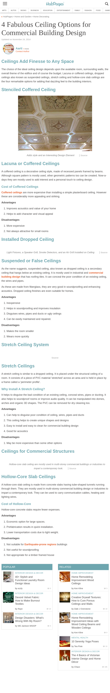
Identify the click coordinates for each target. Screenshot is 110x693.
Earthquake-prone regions (40, 544)
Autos (13, 10)
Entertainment (63, 10)
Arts (4, 10)
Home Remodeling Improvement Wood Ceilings (83, 580)
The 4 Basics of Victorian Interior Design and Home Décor (86, 658)
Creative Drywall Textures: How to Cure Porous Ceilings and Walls (86, 600)
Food (98, 10)
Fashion (88, 10)
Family (77, 10)
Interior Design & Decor (86, 651)
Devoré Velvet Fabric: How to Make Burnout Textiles (27, 600)
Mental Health (80, 638)
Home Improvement (82, 573)
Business (35, 10)
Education (47, 10)
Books (23, 10)
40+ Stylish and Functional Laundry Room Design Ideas (29, 580)
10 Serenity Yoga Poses (85, 641)
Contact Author (22, 51)
